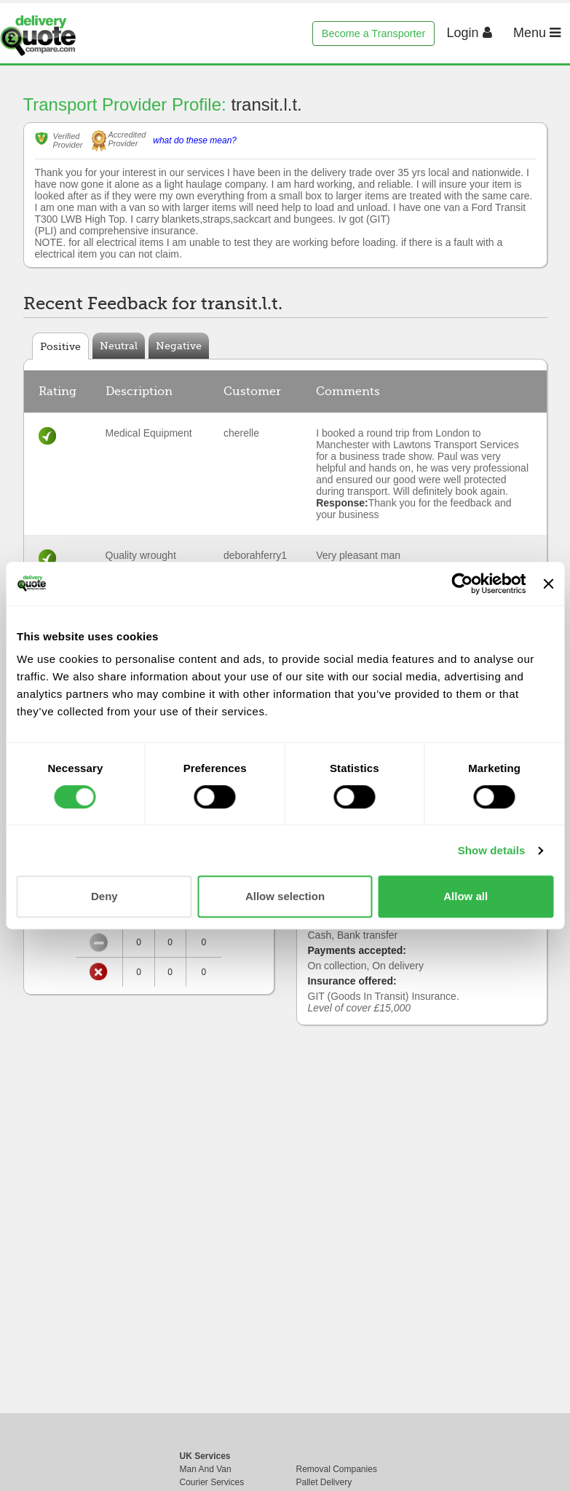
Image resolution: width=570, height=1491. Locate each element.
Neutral (119, 345)
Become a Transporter (373, 33)
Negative (179, 345)
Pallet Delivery (324, 1482)
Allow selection (285, 896)
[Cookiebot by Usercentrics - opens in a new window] (462, 584)
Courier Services (212, 1482)
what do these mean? (195, 140)
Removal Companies (336, 1469)
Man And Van (205, 1469)
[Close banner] (548, 583)
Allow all (465, 896)
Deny (104, 896)
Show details (492, 850)
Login (469, 32)
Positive (60, 346)
